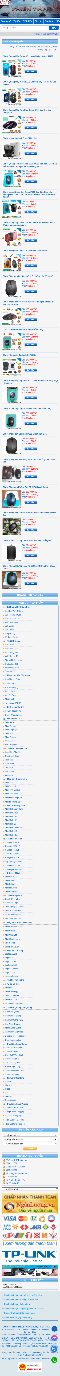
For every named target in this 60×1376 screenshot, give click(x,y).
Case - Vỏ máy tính (12, 715)
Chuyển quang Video (13, 1032)
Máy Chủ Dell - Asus (13, 927)
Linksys (7, 1085)
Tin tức (16, 21)
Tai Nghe (8, 760)
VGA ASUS (9, 741)
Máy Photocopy (10, 991)
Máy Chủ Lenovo (11, 939)
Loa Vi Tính (9, 771)
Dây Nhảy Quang (11, 1024)
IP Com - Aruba (10, 637)
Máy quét (8, 988)
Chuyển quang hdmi (12, 1040)
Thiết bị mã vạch (11, 995)
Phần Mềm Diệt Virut (13, 1004)
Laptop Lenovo (10, 969)
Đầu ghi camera (11, 857)
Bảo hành (49, 21)
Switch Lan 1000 (11, 668)
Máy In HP (8, 880)
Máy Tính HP (9, 786)
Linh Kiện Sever (11, 947)
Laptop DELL (9, 961)
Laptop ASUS (10, 965)
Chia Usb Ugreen (11, 1062)
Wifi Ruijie (8, 630)
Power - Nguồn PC (12, 711)
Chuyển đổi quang (12, 1016)
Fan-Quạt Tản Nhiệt (12, 919)
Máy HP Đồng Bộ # (12, 802)
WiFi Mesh (8, 645)
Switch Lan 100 (10, 664)
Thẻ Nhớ (8, 768)
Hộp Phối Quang (11, 1012)
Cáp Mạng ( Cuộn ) (12, 679)
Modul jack (8, 699)
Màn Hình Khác (10, 835)
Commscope (9, 1100)
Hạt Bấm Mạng (10, 687)
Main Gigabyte (10, 730)
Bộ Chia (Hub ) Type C (13, 1116)
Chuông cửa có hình (13, 869)
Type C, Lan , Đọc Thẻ (13, 1120)
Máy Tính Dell (10, 783)
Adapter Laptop (10, 976)
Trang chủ (6, 21)
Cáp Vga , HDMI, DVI (13, 1108)
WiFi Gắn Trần (10, 649)
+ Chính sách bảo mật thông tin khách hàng (22, 1295)
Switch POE (9, 671)
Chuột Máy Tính (11, 756)
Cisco (6, 1089)
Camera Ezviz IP (11, 842)
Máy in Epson (10, 888)
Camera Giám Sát (11, 865)
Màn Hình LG (9, 824)
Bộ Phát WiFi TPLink (13, 611)
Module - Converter (12, 910)
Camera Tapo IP (11, 853)
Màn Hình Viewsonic (13, 827)
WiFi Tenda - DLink (12, 615)
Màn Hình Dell (10, 816)
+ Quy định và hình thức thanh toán (18, 1313)
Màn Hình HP (10, 820)
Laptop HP (8, 958)
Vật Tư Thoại (9, 695)
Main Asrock (9, 726)
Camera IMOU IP (11, 846)
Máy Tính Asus (10, 794)
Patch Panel (9, 691)
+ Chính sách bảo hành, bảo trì (16, 1304)
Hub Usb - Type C (11, 903)
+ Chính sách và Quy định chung (17, 1317)
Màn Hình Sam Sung (13, 809)
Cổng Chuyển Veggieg (13, 1112)
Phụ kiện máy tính (12, 915)
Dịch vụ (38, 21)
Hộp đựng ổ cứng (11, 1066)
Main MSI (8, 733)
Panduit (7, 1082)
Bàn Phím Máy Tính (12, 752)
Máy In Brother (10, 884)
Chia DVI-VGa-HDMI (13, 1055)
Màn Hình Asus (10, 813)
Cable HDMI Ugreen (12, 1048)
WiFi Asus (8, 626)
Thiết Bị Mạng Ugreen (13, 907)
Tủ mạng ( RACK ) (12, 703)
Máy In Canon (10, 877)
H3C (6, 1093)
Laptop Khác (9, 972)
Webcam (8, 775)
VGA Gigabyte (10, 745)
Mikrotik (7, 1096)
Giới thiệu (27, 21)
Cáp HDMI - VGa (11, 899)
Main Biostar (9, 737)
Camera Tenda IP (11, 850)
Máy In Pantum (10, 891)
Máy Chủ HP (9, 931)
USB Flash (8, 764)
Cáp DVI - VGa (10, 1051)
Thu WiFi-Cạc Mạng (12, 660)
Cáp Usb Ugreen (11, 1074)
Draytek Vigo (9, 633)
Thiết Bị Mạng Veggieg (14, 1124)
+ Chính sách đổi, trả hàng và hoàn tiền (20, 1300)
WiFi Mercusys (10, 622)
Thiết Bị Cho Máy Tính (30, 46)
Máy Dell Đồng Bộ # (12, 798)
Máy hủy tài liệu (11, 1000)
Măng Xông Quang (12, 1028)
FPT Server (9, 943)
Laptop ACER (10, 954)
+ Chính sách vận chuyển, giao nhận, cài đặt (22, 1308)
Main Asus (8, 722)
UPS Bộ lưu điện (11, 984)
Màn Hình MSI (10, 831)
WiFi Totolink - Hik (11, 619)
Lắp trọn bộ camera (12, 862)
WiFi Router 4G (10, 656)
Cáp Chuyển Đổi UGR (13, 1071)
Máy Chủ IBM (10, 935)
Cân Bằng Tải (10, 683)
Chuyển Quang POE (13, 1020)
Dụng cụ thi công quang (14, 1036)
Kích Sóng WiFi (10, 652)
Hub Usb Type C (11, 1059)
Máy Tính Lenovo (11, 790)
